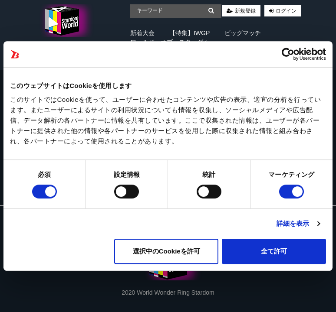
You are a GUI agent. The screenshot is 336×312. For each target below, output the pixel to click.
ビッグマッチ (242, 32)
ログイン (286, 11)
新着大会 (142, 32)
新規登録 (245, 11)
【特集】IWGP (189, 32)
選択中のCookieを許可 (166, 251)
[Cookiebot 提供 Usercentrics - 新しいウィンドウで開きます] (288, 54)
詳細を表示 (293, 223)
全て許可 (274, 251)
